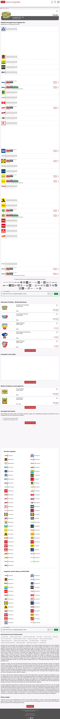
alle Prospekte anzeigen (30, 382)
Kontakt (26, 715)
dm (8, 8)
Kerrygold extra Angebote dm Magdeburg (45, 638)
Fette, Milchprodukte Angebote (34, 640)
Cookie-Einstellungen (32, 715)
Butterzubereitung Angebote (20, 642)
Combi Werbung (55, 636)
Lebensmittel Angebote (42, 642)
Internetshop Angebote (4, 636)
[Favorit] (57, 11)
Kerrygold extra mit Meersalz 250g (11, 418)
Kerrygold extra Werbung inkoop (33, 638)
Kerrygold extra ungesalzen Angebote (15, 636)
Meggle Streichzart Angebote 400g (32, 642)
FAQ (28, 715)
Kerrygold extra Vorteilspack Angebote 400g (8, 642)
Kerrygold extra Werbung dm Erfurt (6, 640)
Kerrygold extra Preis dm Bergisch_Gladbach (21, 640)
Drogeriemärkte (4, 8)
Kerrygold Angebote (43, 640)
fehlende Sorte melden (30, 422)
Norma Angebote (39, 636)
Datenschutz (32, 713)
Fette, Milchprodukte (33, 675)
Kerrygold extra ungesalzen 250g (10, 419)
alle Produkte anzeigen (30, 350)
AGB (29, 713)
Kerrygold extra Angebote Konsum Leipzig (19, 638)
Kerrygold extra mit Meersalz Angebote (29, 636)
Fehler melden (30, 706)
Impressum (27, 713)
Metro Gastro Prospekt (47, 636)
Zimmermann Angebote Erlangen (6, 638)
